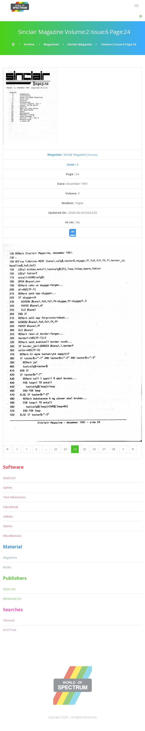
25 (84, 449)
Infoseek (8, 620)
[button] (140, 16)
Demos (8, 526)
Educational (10, 507)
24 (74, 449)
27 (103, 449)
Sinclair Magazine (79, 44)
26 (94, 449)
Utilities (8, 516)
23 (65, 449)
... (46, 449)
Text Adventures (14, 497)
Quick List (9, 478)
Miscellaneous (12, 536)
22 (55, 449)
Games (7, 487)
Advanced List (12, 598)
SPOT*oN (9, 630)
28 (113, 449)
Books (7, 567)
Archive (29, 44)
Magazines (51, 44)
